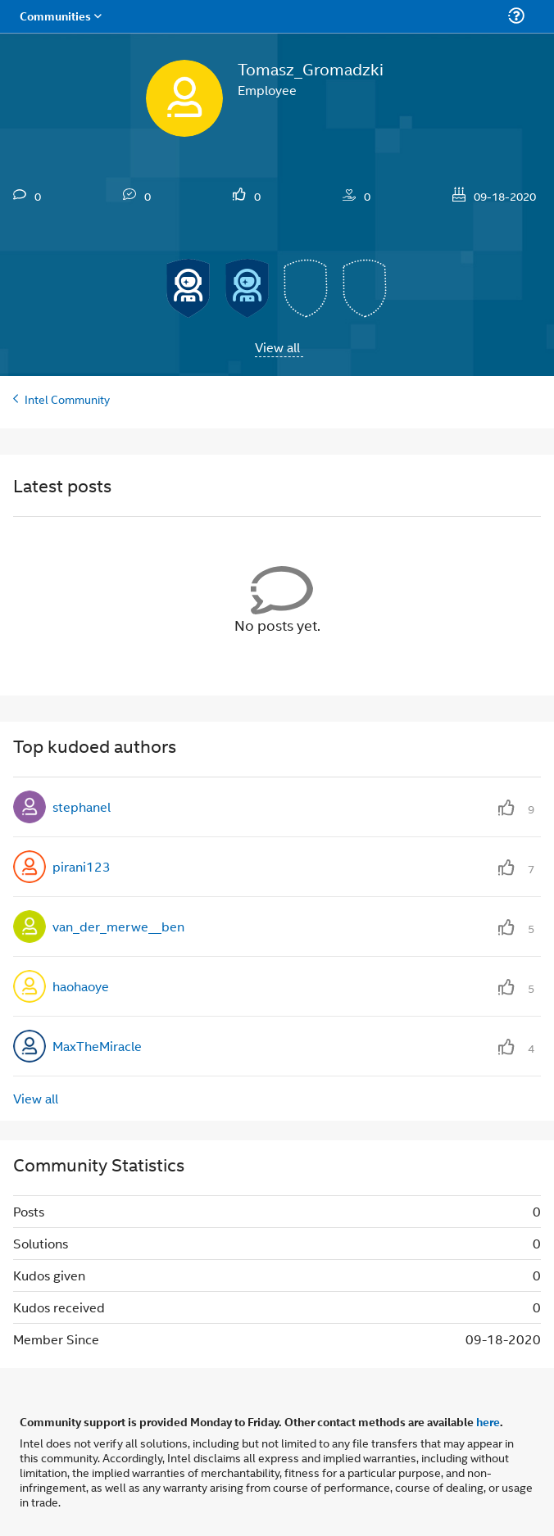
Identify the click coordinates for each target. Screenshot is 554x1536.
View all (277, 347)
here (488, 1421)
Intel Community (67, 398)
